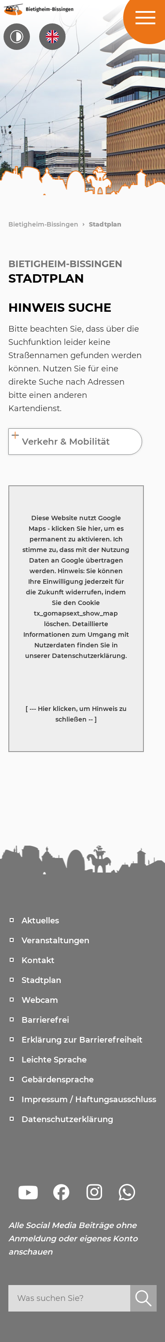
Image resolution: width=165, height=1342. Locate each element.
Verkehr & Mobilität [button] (66, 441)
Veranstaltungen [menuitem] (55, 940)
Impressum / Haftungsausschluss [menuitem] (89, 1099)
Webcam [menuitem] (40, 1000)
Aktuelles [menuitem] (40, 921)
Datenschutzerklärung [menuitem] (67, 1119)
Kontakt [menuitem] (38, 960)
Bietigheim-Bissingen (43, 224)
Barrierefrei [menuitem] (45, 1020)
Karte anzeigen (22, 488)
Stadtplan (105, 224)
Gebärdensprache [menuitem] (58, 1080)
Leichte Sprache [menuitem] (54, 1060)
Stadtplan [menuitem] (41, 980)
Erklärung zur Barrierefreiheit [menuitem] (82, 1040)
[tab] (75, 441)
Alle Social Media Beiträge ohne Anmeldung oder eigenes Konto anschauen (73, 1239)
